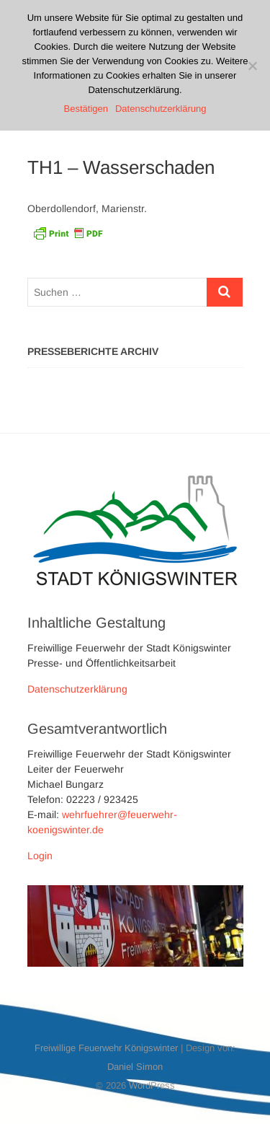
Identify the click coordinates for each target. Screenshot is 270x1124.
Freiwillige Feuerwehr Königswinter (106, 1047)
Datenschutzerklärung (77, 689)
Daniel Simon (135, 1066)
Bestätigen (86, 108)
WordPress (152, 1085)
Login (40, 855)
